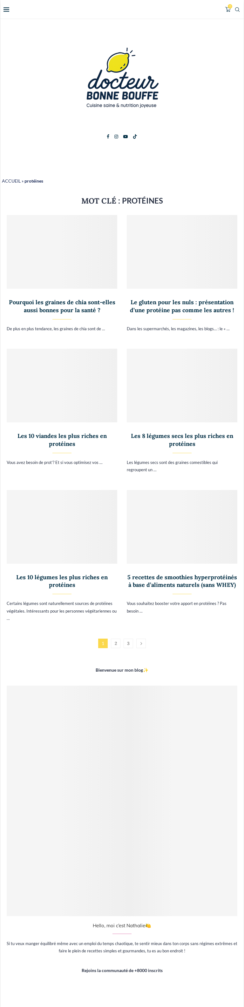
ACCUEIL (11, 181)
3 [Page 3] (128, 643)
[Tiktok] (135, 136)
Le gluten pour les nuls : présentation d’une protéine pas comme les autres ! (182, 306)
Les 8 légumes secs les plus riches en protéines (182, 439)
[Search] (237, 9)
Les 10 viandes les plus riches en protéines (62, 439)
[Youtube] (125, 136)
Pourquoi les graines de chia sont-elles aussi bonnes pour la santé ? (62, 306)
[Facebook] (108, 136)
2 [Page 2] (116, 643)
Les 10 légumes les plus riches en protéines (62, 581)
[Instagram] (116, 136)
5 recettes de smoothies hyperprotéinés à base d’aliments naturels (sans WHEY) (182, 581)
